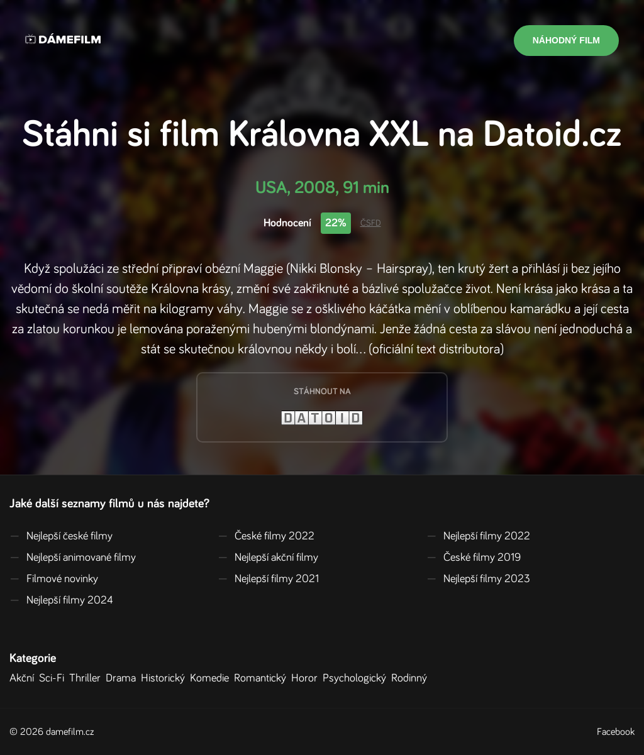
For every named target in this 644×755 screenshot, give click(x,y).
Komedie (212, 678)
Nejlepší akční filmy (268, 557)
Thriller (87, 678)
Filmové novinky (53, 579)
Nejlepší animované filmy (72, 557)
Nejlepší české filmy (61, 536)
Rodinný (411, 678)
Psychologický (357, 678)
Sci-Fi (54, 678)
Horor (307, 678)
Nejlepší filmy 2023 (478, 579)
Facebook (616, 732)
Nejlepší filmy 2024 (61, 600)
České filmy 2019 (473, 557)
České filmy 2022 (266, 536)
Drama (123, 678)
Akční (24, 678)
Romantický (262, 678)
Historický (165, 678)
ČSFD (370, 223)
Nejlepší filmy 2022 (478, 536)
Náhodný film (566, 40)
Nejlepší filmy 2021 (268, 579)
